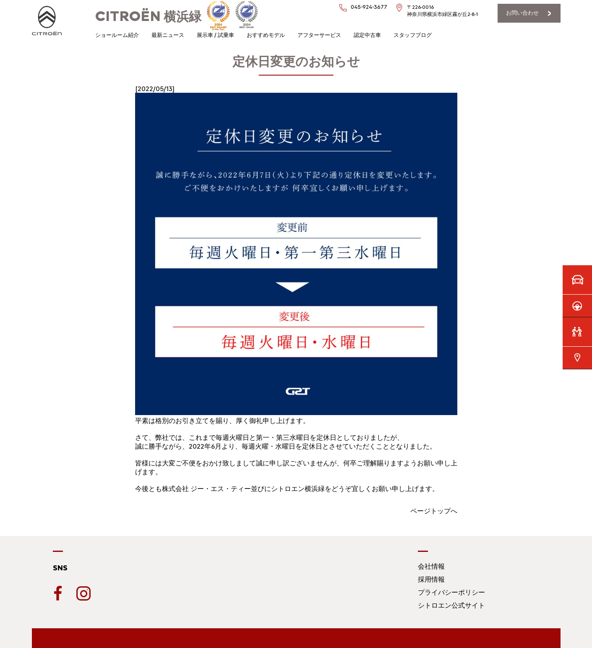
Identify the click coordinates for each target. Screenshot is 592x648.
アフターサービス (319, 35)
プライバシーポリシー (451, 592)
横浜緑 (148, 16)
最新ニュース (167, 35)
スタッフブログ (413, 35)
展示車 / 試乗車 (215, 35)
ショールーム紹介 (117, 35)
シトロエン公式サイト (451, 605)
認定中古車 (367, 35)
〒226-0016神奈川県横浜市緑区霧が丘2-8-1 (442, 10)
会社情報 (431, 566)
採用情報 (431, 579)
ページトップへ (433, 511)
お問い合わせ (522, 13)
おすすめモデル (266, 35)
